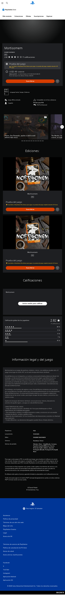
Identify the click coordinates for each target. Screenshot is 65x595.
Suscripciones (39, 16)
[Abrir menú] (2, 3)
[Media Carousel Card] (26, 126)
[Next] (62, 127)
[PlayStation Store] (10, 9)
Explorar (49, 16)
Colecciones (18, 16)
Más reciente (7, 16)
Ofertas (28, 16)
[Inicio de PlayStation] (32, 3)
